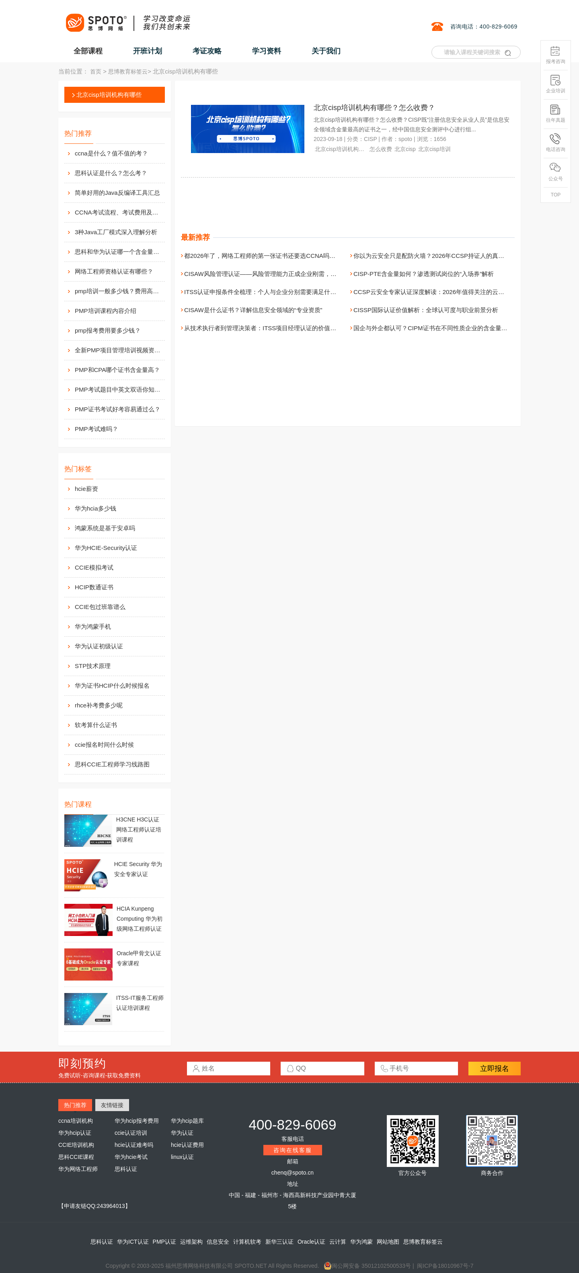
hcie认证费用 (187, 1145)
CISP (370, 139)
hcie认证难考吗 (134, 1145)
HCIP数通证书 (94, 587)
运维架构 (191, 1241)
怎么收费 (381, 149)
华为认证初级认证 (99, 646)
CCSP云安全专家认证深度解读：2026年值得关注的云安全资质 (437, 291)
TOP (556, 195)
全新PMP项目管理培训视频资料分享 (119, 350)
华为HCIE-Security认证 (106, 547)
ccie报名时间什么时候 (104, 744)
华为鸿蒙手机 (93, 626)
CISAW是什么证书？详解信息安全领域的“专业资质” (253, 310)
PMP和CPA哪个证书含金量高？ (117, 369)
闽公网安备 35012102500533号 (367, 1266)
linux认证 (182, 1157)
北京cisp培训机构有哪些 (109, 94)
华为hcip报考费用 (137, 1121)
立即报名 (494, 1069)
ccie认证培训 (131, 1133)
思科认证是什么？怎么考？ (111, 173)
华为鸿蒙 (361, 1241)
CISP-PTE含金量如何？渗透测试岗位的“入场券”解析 (423, 273)
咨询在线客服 (292, 1150)
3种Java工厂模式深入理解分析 (116, 232)
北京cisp (405, 149)
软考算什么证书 (96, 724)
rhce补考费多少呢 (99, 705)
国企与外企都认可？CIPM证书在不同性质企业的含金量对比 (433, 328)
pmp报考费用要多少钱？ (108, 330)
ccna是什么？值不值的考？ (111, 153)
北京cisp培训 (434, 149)
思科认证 (126, 1169)
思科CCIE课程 (76, 1157)
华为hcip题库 (187, 1121)
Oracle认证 (311, 1241)
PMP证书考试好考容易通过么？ (117, 409)
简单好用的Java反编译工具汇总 (117, 192)
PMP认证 (164, 1241)
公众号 (555, 172)
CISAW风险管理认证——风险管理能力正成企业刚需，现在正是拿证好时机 (284, 273)
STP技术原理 (93, 665)
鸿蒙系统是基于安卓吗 (105, 528)
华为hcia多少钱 (95, 508)
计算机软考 (247, 1241)
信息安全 (218, 1241)
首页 (95, 71)
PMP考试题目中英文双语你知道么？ (119, 389)
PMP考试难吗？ (96, 428)
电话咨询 (555, 142)
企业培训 (555, 84)
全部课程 (88, 51)
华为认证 (182, 1133)
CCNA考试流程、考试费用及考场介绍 (119, 212)
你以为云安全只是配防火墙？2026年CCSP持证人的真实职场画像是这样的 (452, 255)
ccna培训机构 (75, 1121)
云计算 (337, 1241)
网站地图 (388, 1241)
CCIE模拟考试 (94, 567)
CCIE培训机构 (76, 1145)
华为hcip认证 (74, 1133)
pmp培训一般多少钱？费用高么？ (119, 291)
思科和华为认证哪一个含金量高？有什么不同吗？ (119, 251)
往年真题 (555, 113)
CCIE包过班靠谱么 (100, 606)
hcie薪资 (86, 488)
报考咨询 (555, 54)
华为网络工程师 (78, 1169)
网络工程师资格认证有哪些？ (114, 271)
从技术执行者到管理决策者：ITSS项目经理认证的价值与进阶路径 (272, 328)
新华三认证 (279, 1241)
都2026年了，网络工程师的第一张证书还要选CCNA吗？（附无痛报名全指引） (290, 255)
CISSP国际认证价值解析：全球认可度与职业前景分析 (425, 310)
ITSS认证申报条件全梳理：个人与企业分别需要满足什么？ (263, 291)
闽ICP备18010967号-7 (445, 1266)
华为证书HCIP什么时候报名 (112, 685)
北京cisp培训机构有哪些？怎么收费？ (374, 108)
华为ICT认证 (133, 1241)
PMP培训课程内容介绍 (105, 310)
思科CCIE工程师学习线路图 (112, 764)
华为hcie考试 (131, 1157)
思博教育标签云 (128, 71)
